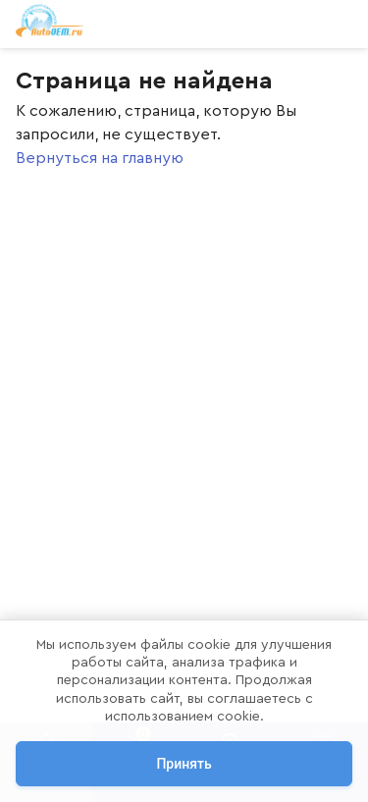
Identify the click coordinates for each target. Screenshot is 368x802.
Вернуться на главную (100, 158)
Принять (183, 764)
